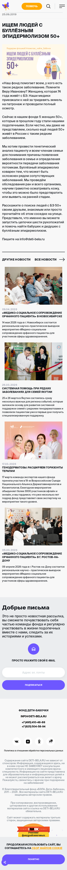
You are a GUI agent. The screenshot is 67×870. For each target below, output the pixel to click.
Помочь (32, 6)
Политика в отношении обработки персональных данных (33, 750)
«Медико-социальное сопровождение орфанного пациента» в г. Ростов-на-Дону (32, 557)
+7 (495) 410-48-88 (33, 722)
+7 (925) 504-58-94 (33, 726)
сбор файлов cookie (47, 848)
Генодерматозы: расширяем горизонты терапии (32, 469)
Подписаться (33, 685)
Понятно (33, 859)
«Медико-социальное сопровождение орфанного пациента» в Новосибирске (32, 314)
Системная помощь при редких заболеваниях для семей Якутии (27, 390)
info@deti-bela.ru (33, 716)
